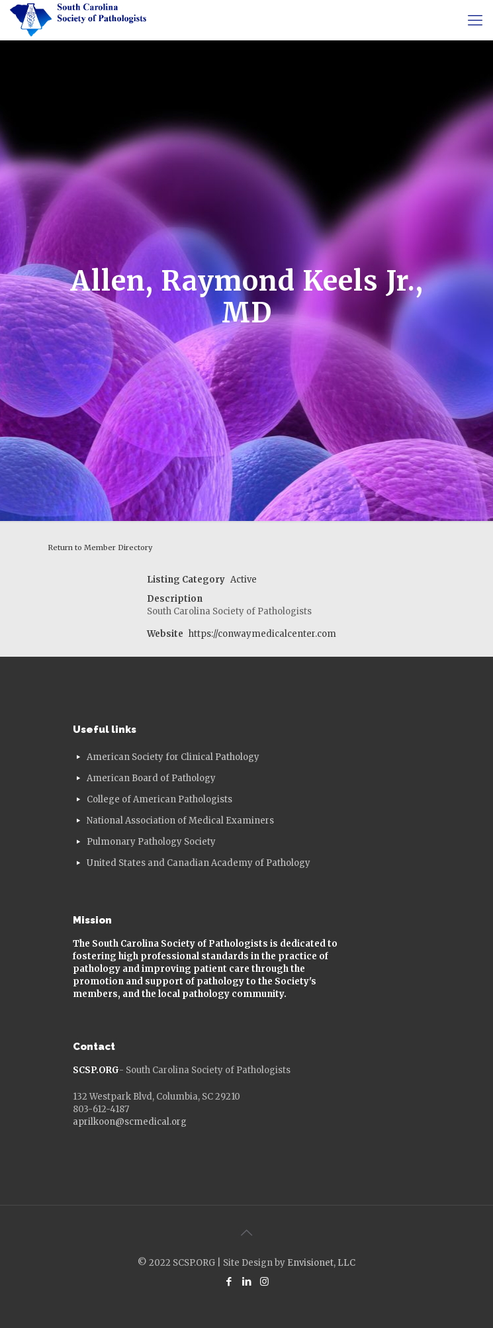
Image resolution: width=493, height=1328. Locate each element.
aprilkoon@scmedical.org (130, 1121)
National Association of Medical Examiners (180, 820)
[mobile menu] (475, 20)
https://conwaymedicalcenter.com (262, 634)
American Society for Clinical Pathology (173, 757)
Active (243, 579)
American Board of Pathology (151, 778)
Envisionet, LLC (321, 1262)
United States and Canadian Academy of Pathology (198, 863)
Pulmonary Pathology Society (151, 841)
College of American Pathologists (159, 799)
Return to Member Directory (100, 547)
